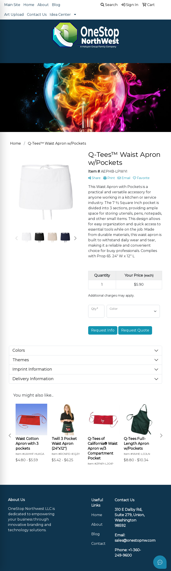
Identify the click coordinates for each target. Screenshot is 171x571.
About (43, 5)
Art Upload (14, 14)
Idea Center (60, 14)
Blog (56, 5)
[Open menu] (162, 56)
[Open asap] (160, 562)
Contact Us (37, 14)
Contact (98, 543)
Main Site (12, 5)
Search (109, 5)
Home (28, 5)
